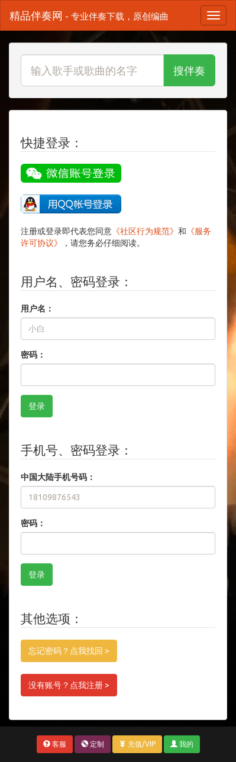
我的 (181, 744)
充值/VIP (137, 744)
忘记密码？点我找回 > (68, 651)
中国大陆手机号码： (58, 477)
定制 (92, 744)
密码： (33, 354)
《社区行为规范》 (145, 231)
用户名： (37, 308)
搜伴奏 (189, 70)
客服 (54, 744)
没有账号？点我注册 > (68, 685)
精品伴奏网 (89, 15)
